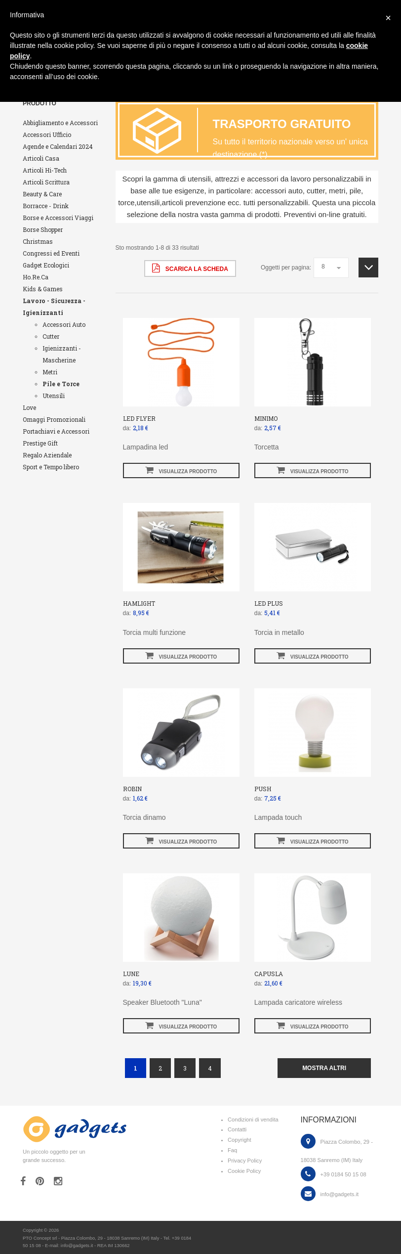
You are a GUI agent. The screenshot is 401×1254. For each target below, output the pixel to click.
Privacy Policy (245, 1161)
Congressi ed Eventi (51, 253)
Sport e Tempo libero (51, 467)
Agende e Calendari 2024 (58, 146)
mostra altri (324, 1068)
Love (29, 407)
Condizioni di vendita (253, 1119)
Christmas (38, 241)
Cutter (50, 336)
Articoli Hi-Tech (45, 170)
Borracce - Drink (46, 206)
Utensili (53, 396)
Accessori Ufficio (47, 134)
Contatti (237, 1129)
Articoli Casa (41, 158)
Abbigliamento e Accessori (60, 123)
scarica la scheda (190, 268)
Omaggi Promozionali (54, 419)
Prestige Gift (40, 443)
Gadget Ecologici (46, 265)
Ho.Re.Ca (35, 277)
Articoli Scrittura (46, 182)
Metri (49, 372)
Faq (232, 1150)
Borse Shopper (43, 229)
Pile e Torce (61, 384)
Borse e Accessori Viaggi (58, 218)
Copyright (239, 1140)
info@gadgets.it (340, 1194)
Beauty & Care (42, 194)
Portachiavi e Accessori (56, 431)
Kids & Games (43, 289)
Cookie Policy (244, 1171)
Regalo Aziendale (47, 455)
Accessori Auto (63, 324)
